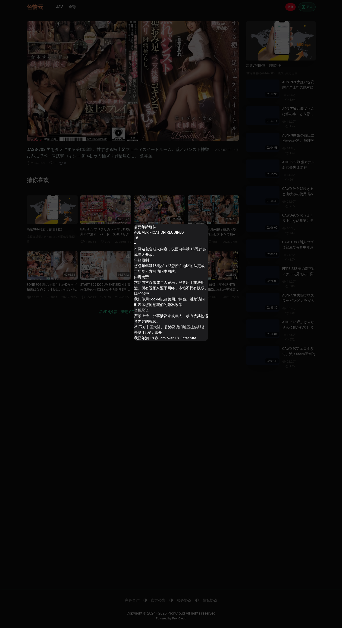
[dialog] (171, 283)
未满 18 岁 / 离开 (150, 329)
